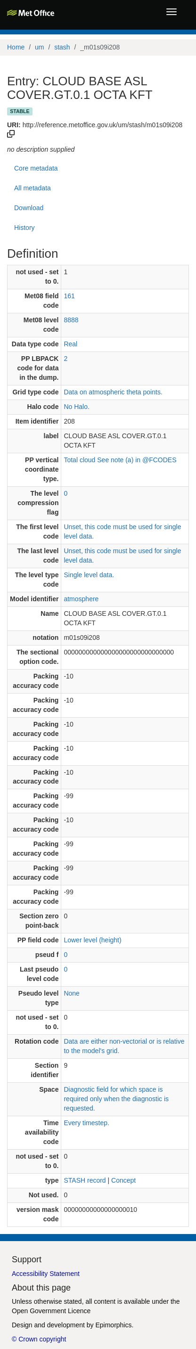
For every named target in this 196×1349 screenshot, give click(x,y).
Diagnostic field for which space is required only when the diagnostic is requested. (116, 1099)
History (24, 227)
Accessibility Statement (46, 1273)
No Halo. (76, 406)
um (39, 47)
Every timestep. (86, 1123)
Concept (123, 1180)
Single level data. (89, 575)
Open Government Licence (51, 1311)
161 (69, 296)
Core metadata (36, 168)
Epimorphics (113, 1325)
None (71, 993)
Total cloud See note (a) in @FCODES (120, 460)
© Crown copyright (39, 1339)
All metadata (32, 188)
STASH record (85, 1180)
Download (28, 208)
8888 (71, 320)
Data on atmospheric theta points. (113, 392)
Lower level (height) (92, 940)
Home (15, 47)
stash (62, 47)
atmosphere (81, 599)
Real (70, 344)
